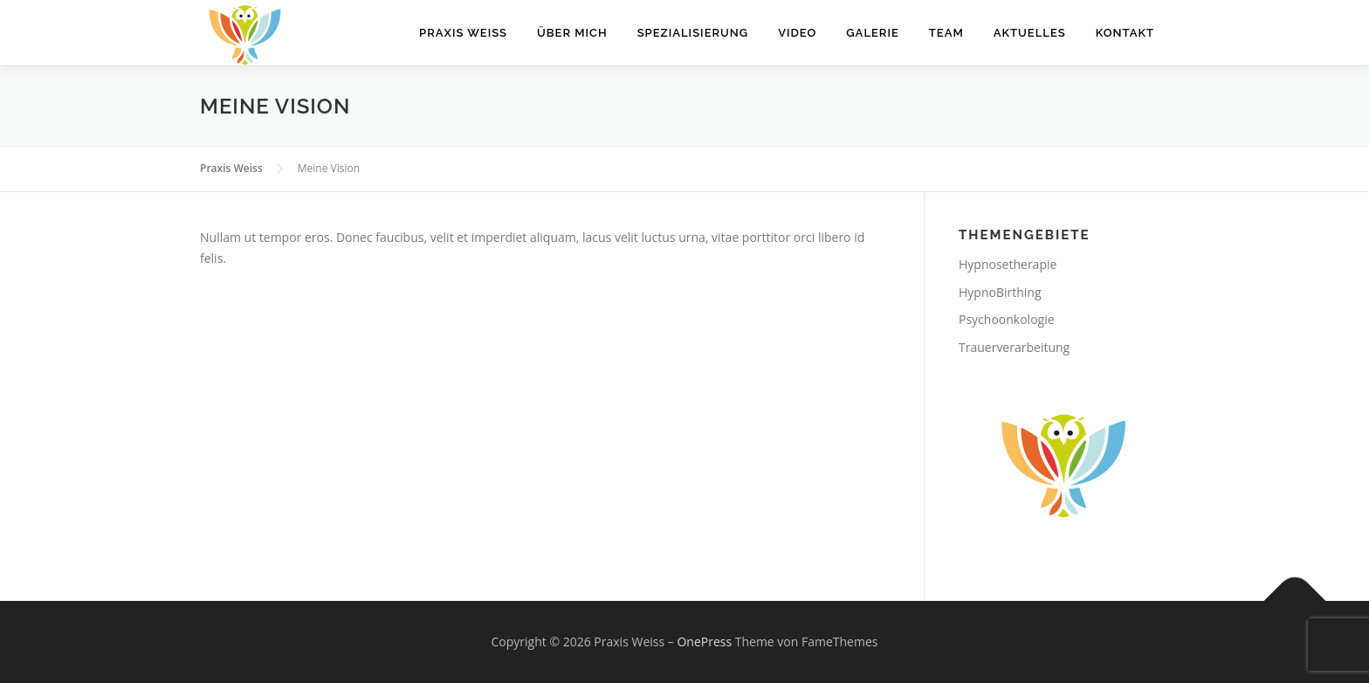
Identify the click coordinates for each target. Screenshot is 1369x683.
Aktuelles (1030, 32)
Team (946, 32)
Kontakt (1125, 32)
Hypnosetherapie (1007, 264)
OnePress (704, 641)
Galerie (872, 32)
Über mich (572, 32)
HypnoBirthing (1000, 292)
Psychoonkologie (1007, 319)
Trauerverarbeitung (1014, 347)
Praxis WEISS (463, 32)
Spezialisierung (693, 32)
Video (797, 32)
